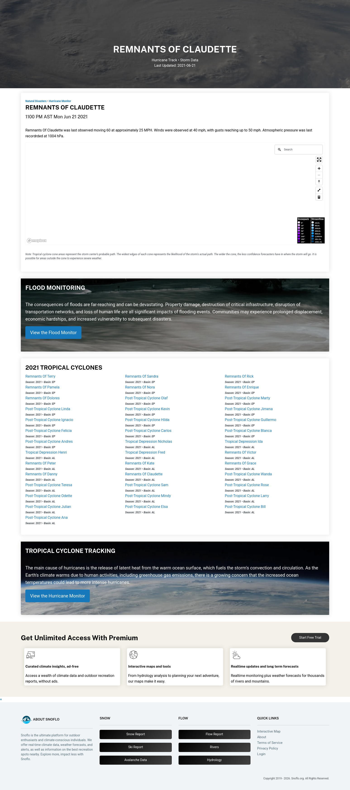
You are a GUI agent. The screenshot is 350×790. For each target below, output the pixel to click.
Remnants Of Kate (139, 463)
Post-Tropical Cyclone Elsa (146, 506)
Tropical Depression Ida (244, 441)
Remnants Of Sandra (141, 376)
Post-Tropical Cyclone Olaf (146, 398)
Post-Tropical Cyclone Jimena (249, 409)
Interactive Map (269, 731)
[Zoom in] (319, 168)
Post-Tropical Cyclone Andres (49, 441)
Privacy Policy (267, 748)
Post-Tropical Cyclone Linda (47, 409)
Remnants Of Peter (40, 463)
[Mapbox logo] (37, 240)
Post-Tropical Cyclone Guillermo (250, 420)
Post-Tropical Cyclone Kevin (147, 409)
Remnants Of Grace (240, 463)
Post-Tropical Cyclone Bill (245, 506)
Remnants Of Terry (40, 376)
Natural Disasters (35, 101)
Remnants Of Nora (140, 387)
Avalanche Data (135, 760)
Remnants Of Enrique (242, 387)
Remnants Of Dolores (42, 398)
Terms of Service (270, 743)
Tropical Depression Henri (46, 452)
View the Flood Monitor (53, 332)
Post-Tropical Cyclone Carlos (148, 430)
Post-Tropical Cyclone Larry (247, 496)
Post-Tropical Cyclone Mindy (148, 496)
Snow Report (135, 734)
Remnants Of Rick (239, 376)
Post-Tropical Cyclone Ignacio (49, 420)
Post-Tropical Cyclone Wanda (248, 474)
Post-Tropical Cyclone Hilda (147, 420)
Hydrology (214, 760)
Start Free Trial (310, 637)
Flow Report (214, 734)
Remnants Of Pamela (42, 387)
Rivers (214, 747)
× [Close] (1, 699)
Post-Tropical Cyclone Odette (48, 496)
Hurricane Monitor (60, 101)
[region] (174, 194)
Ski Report (135, 747)
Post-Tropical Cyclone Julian (48, 506)
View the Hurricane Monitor (57, 596)
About (261, 737)
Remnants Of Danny (41, 474)
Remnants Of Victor (240, 452)
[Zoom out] (319, 175)
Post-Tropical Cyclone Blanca (248, 430)
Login (261, 754)
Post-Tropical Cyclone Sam (146, 485)
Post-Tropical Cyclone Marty (247, 398)
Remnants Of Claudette (143, 474)
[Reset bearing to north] (319, 181)
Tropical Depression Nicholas (148, 441)
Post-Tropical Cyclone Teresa (48, 485)
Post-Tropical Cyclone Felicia (48, 430)
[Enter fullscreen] (319, 159)
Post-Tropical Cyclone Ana (46, 517)
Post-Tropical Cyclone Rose (247, 485)
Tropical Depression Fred (145, 452)
